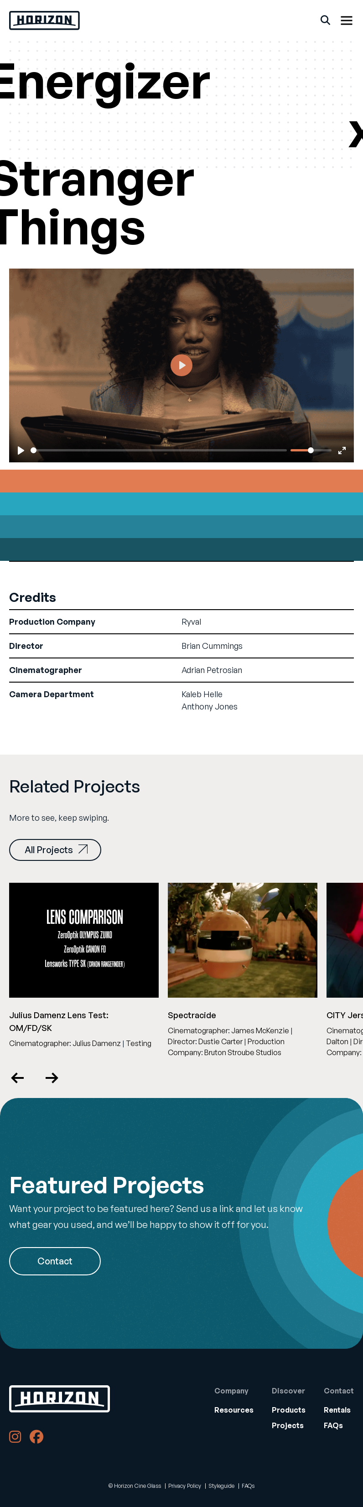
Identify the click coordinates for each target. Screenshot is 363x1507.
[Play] (21, 450)
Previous (18, 1077)
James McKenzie (260, 1030)
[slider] (159, 450)
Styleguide (221, 1485)
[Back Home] (44, 20)
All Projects (56, 849)
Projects (288, 1425)
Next (51, 1077)
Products (289, 1409)
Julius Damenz (97, 1043)
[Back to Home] (59, 1399)
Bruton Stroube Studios (242, 1052)
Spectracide (192, 1015)
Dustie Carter (220, 1041)
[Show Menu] (346, 20)
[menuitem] (234, 1410)
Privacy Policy (184, 1485)
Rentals (337, 1409)
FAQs (333, 1425)
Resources (234, 1409)
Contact (55, 1261)
